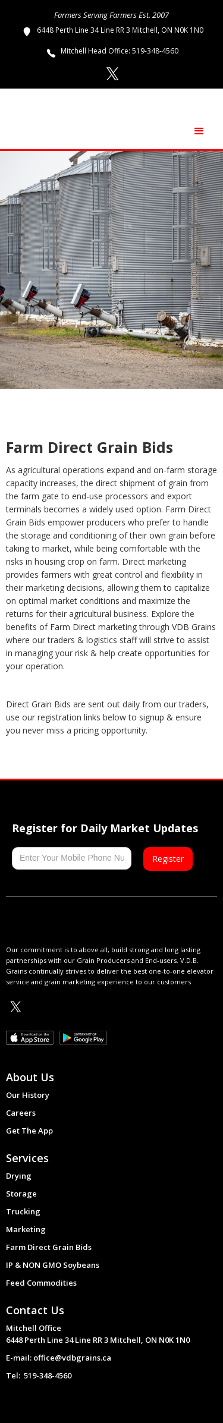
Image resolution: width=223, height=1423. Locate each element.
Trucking (23, 1211)
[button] (199, 131)
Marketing (26, 1229)
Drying (19, 1175)
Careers (21, 1112)
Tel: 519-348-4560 (38, 1375)
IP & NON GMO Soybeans (52, 1265)
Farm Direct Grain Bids (49, 1247)
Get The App (29, 1130)
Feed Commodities (41, 1282)
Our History (27, 1095)
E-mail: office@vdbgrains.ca (58, 1357)
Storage (21, 1193)
